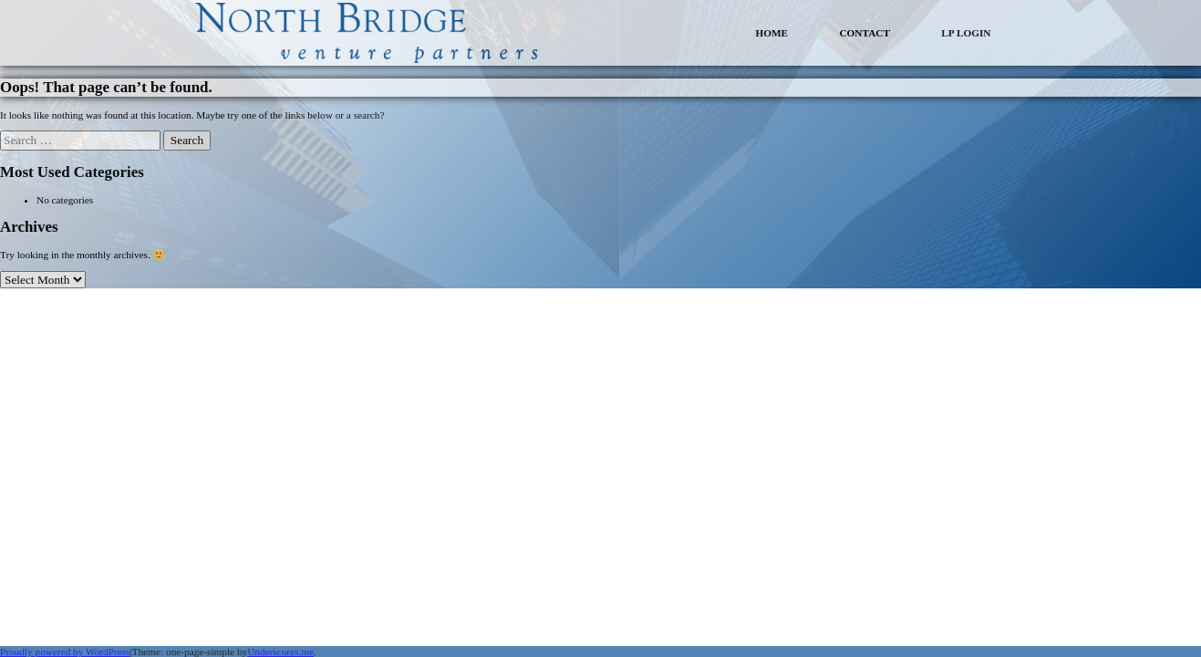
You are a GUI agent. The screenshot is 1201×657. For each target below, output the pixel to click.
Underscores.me (280, 651)
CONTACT (864, 32)
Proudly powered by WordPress (65, 651)
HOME (771, 32)
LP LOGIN (965, 32)
